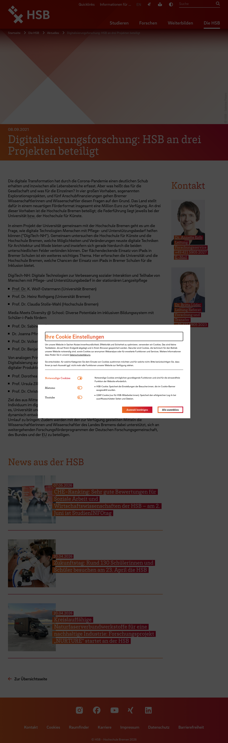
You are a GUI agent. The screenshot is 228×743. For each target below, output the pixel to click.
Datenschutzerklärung (80, 354)
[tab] (61, 378)
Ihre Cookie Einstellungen (74, 336)
